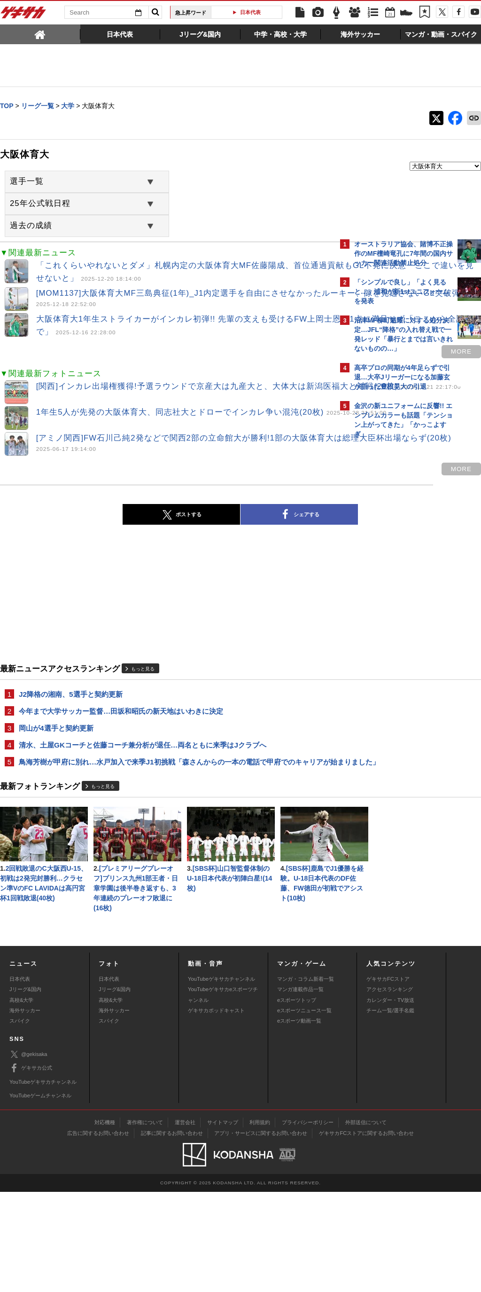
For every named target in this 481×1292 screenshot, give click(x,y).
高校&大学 (21, 1100)
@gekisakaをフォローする (392, 585)
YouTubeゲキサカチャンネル (221, 1079)
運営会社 (185, 1222)
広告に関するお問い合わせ (98, 1233)
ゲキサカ (23, 15)
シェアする (217, 522)
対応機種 (104, 1222)
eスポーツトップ (296, 1100)
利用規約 (259, 1222)
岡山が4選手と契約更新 (56, 737)
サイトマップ (222, 1222)
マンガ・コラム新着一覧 (305, 1079)
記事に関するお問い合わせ (172, 1233)
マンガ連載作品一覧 (300, 1089)
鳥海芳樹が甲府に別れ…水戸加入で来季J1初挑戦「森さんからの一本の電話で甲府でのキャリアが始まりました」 (167, 776)
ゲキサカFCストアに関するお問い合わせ (366, 1233)
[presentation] (40, 33)
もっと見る (143, 676)
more (297, 353)
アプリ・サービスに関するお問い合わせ (260, 1233)
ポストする (99, 522)
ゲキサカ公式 (30, 1168)
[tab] (40, 33)
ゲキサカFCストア (388, 1079)
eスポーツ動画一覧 (299, 1121)
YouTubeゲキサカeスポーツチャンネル (223, 1095)
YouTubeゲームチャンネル (40, 1195)
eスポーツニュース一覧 (304, 1110)
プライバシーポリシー (308, 1222)
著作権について (145, 1222)
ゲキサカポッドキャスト (216, 1110)
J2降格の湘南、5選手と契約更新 (71, 702)
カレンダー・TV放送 (390, 1100)
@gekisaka (28, 1154)
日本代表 (250, 12)
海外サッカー (24, 1110)
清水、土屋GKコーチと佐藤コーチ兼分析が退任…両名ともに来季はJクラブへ (142, 754)
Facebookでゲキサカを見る (393, 605)
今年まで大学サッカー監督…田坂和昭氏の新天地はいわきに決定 (121, 719)
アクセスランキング (389, 1089)
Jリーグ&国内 (25, 1089)
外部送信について (366, 1222)
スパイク (19, 1121)
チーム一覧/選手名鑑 (390, 1110)
